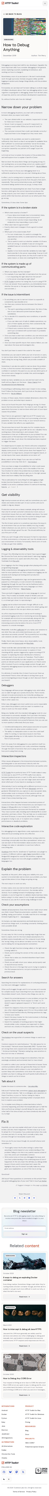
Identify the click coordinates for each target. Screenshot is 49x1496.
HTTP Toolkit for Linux (33, 1418)
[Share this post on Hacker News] (29, 1198)
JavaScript (5, 1434)
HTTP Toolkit (9, 282)
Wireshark (32, 789)
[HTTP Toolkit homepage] (24, 1463)
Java (3, 1426)
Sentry (44, 616)
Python (4, 1418)
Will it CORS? (29, 1443)
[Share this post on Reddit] (24, 1198)
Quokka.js (5, 852)
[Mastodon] (16, 1472)
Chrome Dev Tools (8, 1454)
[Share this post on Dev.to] (34, 1198)
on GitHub (43, 1185)
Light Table (27, 854)
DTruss (11, 807)
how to (9, 487)
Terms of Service (19, 1492)
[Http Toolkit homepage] (10, 3)
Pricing (27, 1422)
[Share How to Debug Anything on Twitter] (20, 1198)
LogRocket (20, 630)
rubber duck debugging (36, 1091)
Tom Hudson (32, 462)
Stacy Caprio (32, 382)
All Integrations (7, 1438)
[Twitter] (23, 1472)
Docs (27, 1434)
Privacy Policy (31, 1492)
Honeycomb (19, 643)
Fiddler (4, 1450)
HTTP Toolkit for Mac (33, 1410)
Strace (4, 807)
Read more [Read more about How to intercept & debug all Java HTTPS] (24, 1346)
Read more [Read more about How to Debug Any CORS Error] (24, 1395)
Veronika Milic (33, 1086)
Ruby (3, 1422)
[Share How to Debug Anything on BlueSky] (15, 1198)
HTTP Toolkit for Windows (34, 1414)
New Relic (30, 643)
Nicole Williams (41, 166)
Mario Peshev (26, 589)
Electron (5, 1430)
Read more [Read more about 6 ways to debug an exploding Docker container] (24, 1297)
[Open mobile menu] (45, 3)
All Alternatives (7, 1446)
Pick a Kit (16, 561)
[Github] (4, 1472)
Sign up (24, 1234)
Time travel (9, 736)
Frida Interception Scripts (34, 1447)
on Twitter (43, 1181)
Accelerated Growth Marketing (13, 385)
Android (4, 1410)
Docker (4, 1414)
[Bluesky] (10, 1472)
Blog (26, 1430)
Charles (4, 1458)
